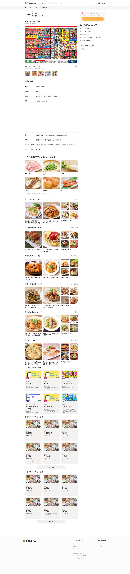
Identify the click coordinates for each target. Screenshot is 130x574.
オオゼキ (34, 13)
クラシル (99, 543)
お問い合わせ (101, 3)
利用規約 (75, 546)
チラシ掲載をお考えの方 (78, 558)
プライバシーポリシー (77, 548)
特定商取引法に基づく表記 (78, 553)
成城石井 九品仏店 (85, 40)
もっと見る (74, 199)
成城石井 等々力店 (85, 34)
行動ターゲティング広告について (80, 551)
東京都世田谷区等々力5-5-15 (43, 101)
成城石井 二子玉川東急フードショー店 (90, 37)
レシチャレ (100, 546)
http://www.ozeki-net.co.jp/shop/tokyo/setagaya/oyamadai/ (51, 135)
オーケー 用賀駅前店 (85, 31)
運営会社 (75, 543)
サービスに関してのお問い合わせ (80, 555)
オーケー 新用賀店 (85, 28)
